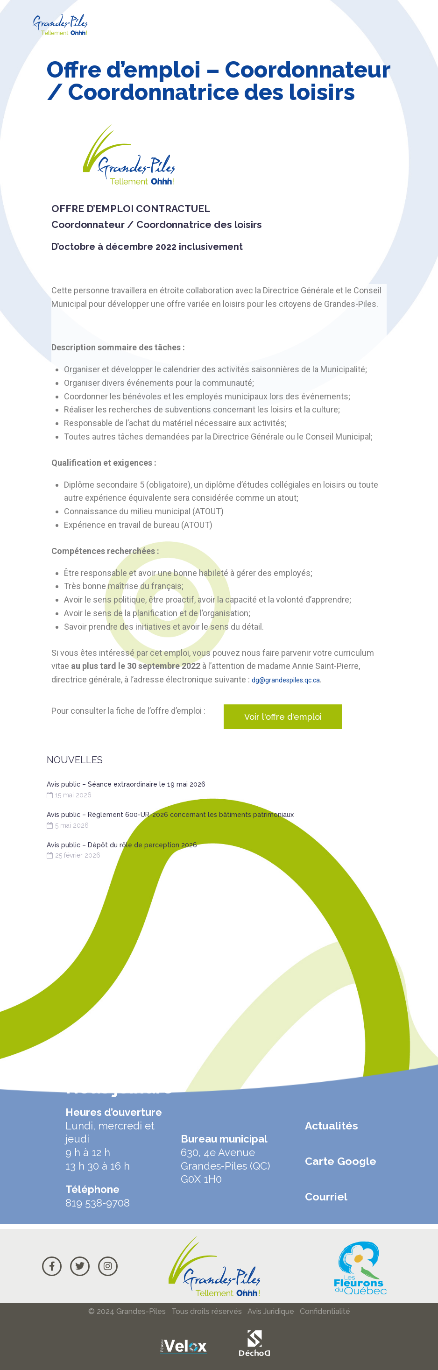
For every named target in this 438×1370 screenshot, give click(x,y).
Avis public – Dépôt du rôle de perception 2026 (122, 845)
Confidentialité (325, 1311)
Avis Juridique (270, 1311)
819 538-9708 (97, 1203)
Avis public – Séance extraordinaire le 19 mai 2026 (126, 784)
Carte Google (340, 1161)
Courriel (326, 1196)
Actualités (331, 1125)
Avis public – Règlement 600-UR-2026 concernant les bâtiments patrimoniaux (170, 814)
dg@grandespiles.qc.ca (295, 679)
